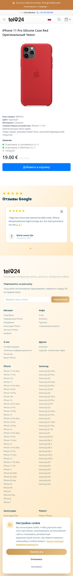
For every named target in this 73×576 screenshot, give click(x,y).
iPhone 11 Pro (9, 466)
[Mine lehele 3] (36, 248)
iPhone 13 (8, 444)
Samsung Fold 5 (46, 455)
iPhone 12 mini (10, 455)
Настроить (36, 566)
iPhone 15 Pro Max (12, 404)
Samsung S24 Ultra (47, 382)
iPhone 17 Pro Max (12, 371)
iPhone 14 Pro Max (12, 418)
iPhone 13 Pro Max (12, 433)
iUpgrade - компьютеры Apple (52, 350)
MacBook (7, 333)
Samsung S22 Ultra (47, 411)
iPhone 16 (8, 400)
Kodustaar (43, 346)
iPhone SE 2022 (10, 473)
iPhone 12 (8, 458)
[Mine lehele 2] (33, 248)
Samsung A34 (45, 480)
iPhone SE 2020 (10, 476)
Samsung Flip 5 (45, 444)
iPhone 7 (7, 502)
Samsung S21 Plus (47, 425)
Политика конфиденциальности (18, 350)
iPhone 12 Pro (9, 451)
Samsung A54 (45, 469)
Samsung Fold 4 (46, 458)
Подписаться (60, 299)
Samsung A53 (45, 473)
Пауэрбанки (9, 322)
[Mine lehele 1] (30, 248)
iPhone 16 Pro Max (12, 385)
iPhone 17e (8, 378)
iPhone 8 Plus (9, 495)
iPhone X (7, 491)
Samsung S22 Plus (47, 415)
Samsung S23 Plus (47, 400)
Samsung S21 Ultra (47, 422)
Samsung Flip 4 (45, 447)
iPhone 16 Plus (10, 393)
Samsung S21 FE (46, 429)
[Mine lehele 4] (39, 248)
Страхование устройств (49, 326)
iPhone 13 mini (10, 440)
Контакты (43, 319)
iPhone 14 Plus (10, 425)
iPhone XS (8, 484)
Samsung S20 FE (46, 436)
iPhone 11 (8, 469)
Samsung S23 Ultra (47, 396)
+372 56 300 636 (45, 11)
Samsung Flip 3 (45, 451)
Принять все (36, 551)
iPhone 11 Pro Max (12, 462)
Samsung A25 (45, 484)
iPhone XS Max (10, 480)
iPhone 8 (7, 498)
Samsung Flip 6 (45, 440)
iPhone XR (8, 487)
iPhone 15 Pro (9, 407)
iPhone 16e (8, 396)
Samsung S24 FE (46, 389)
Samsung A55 (45, 466)
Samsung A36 (45, 476)
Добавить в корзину (36, 167)
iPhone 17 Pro (9, 374)
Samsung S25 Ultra (47, 371)
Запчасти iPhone (11, 329)
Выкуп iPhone (10, 357)
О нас (41, 315)
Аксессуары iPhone (12, 326)
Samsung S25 (44, 378)
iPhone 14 (8, 429)
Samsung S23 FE (46, 404)
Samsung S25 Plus (47, 374)
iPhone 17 (8, 382)
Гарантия (43, 322)
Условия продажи (11, 346)
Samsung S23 (44, 407)
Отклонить (36, 559)
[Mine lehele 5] (42, 248)
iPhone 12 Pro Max (12, 447)
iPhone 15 (8, 415)
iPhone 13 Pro (9, 436)
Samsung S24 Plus (47, 385)
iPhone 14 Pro (9, 422)
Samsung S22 (44, 418)
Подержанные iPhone (13, 319)
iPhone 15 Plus (10, 411)
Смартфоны (9, 315)
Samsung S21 (44, 433)
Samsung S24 (44, 393)
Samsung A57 (45, 462)
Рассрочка (8, 354)
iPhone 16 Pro (9, 389)
